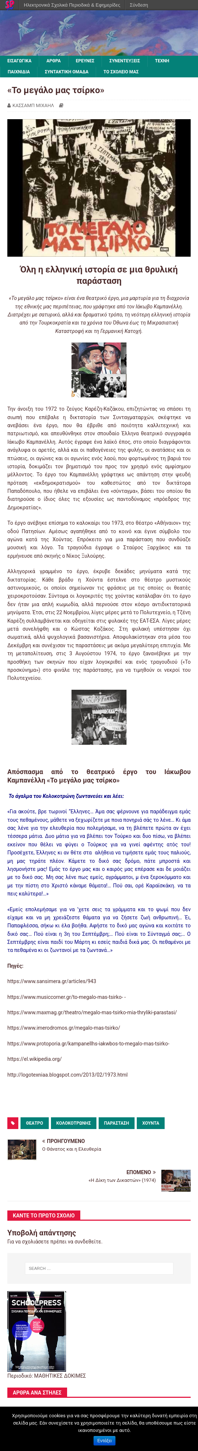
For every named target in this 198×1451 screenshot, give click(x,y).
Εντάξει (105, 1440)
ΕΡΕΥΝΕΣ (85, 60)
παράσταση (116, 1123)
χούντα (150, 1123)
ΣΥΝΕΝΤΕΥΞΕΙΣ (124, 60)
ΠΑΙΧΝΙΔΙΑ (19, 71)
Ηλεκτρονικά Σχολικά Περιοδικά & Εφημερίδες (72, 5)
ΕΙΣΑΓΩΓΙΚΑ (19, 60)
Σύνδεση (139, 5)
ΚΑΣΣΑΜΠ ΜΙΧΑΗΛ (33, 105)
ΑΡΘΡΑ (54, 60)
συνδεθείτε (87, 1242)
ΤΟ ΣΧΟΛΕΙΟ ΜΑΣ (121, 71)
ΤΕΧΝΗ (162, 60)
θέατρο (34, 1123)
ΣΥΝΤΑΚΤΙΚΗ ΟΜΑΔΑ (66, 71)
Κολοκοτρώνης (73, 1123)
